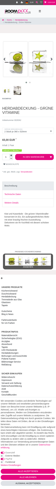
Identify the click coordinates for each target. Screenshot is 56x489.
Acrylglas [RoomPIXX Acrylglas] (5, 341)
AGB (3, 389)
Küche (9, 20)
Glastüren (6, 302)
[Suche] (37, 2)
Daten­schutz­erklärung (11, 386)
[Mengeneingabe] (5, 157)
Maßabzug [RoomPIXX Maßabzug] (6, 364)
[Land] (27, 2)
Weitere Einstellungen (11, 465)
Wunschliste (11, 164)
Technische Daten (12, 194)
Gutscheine (6, 311)
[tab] (28, 186)
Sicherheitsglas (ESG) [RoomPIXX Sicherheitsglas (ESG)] (11, 338)
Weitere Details (11, 203)
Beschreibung (10, 186)
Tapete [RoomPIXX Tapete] (4, 347)
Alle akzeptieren (28, 471)
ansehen (28, 261)
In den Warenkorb (37, 157)
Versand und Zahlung (11, 383)
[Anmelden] (17, 2)
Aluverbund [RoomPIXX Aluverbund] (6, 344)
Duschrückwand (8, 294)
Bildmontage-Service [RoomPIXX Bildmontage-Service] (11, 362)
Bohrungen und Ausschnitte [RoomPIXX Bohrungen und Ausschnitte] (14, 356)
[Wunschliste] (41, 2)
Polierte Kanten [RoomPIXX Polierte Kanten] (8, 359)
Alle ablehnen (28, 477)
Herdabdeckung (20, 20)
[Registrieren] (22, 2)
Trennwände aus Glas (11, 299)
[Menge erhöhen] (11, 155)
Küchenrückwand (9, 291)
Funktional (10, 462)
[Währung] (32, 2)
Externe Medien (12, 456)
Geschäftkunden (9, 395)
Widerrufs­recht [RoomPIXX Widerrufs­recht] (8, 377)
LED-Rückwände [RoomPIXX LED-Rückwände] (9, 350)
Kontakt (4, 392)
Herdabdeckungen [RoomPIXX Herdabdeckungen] (9, 353)
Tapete (4, 305)
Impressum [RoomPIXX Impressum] (6, 380)
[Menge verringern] (11, 158)
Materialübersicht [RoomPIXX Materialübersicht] (9, 335)
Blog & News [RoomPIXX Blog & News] (7, 314)
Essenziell (10, 452)
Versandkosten (26, 172)
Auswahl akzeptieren (28, 483)
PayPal (8, 459)
